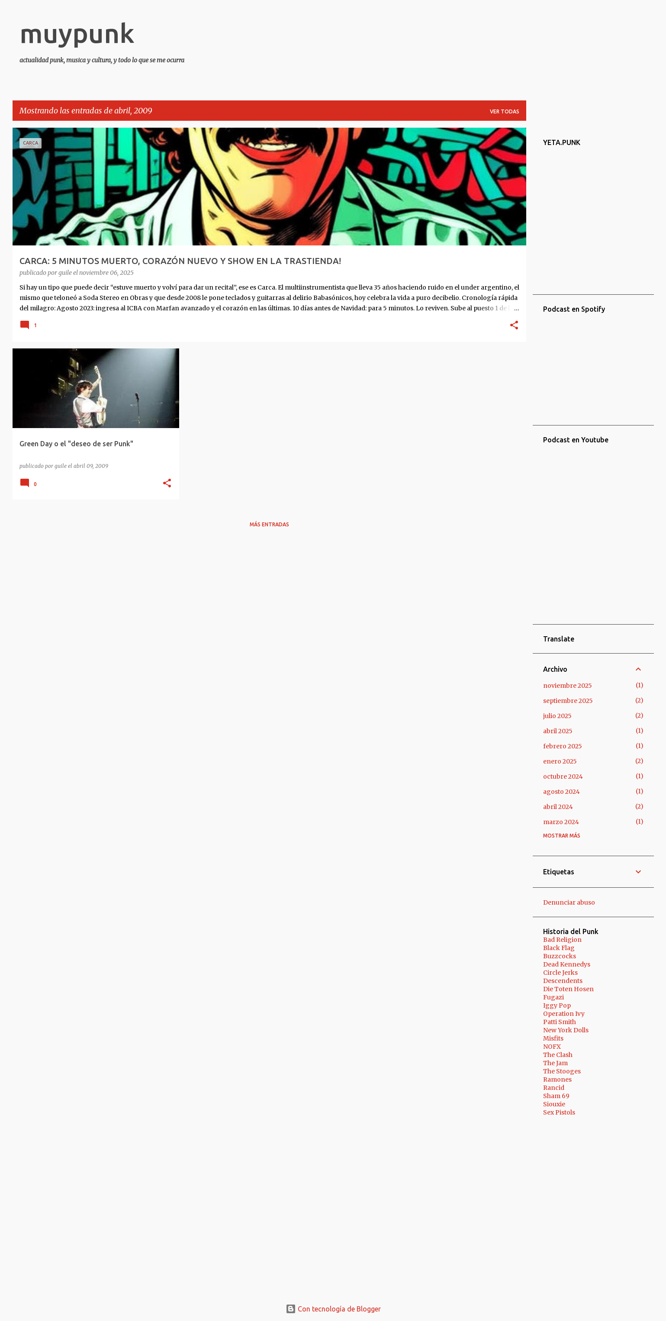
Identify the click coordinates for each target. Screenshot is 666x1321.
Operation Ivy (564, 1014)
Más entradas (269, 524)
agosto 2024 (561, 792)
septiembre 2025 (568, 701)
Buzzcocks (559, 956)
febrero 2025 (562, 746)
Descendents (562, 981)
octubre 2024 (563, 776)
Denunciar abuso (569, 902)
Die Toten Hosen (568, 989)
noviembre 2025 (567, 685)
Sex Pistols (559, 1112)
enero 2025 (560, 761)
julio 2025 (557, 716)
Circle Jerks (560, 972)
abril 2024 (558, 807)
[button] (514, 326)
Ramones (557, 1079)
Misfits (553, 1038)
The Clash (558, 1055)
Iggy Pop (557, 1005)
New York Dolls (566, 1030)
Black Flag (559, 948)
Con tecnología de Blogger (333, 1309)
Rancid (553, 1088)
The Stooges (562, 1071)
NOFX (552, 1046)
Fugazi (553, 997)
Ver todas (504, 111)
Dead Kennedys (566, 964)
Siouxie (554, 1104)
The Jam (555, 1063)
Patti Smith (559, 1022)
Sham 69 (556, 1096)
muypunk (77, 33)
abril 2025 (558, 731)
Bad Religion (562, 940)
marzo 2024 (561, 822)
